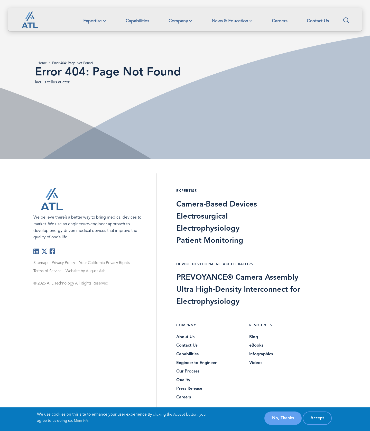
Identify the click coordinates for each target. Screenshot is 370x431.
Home (42, 63)
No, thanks (283, 418)
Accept (317, 418)
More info (81, 421)
